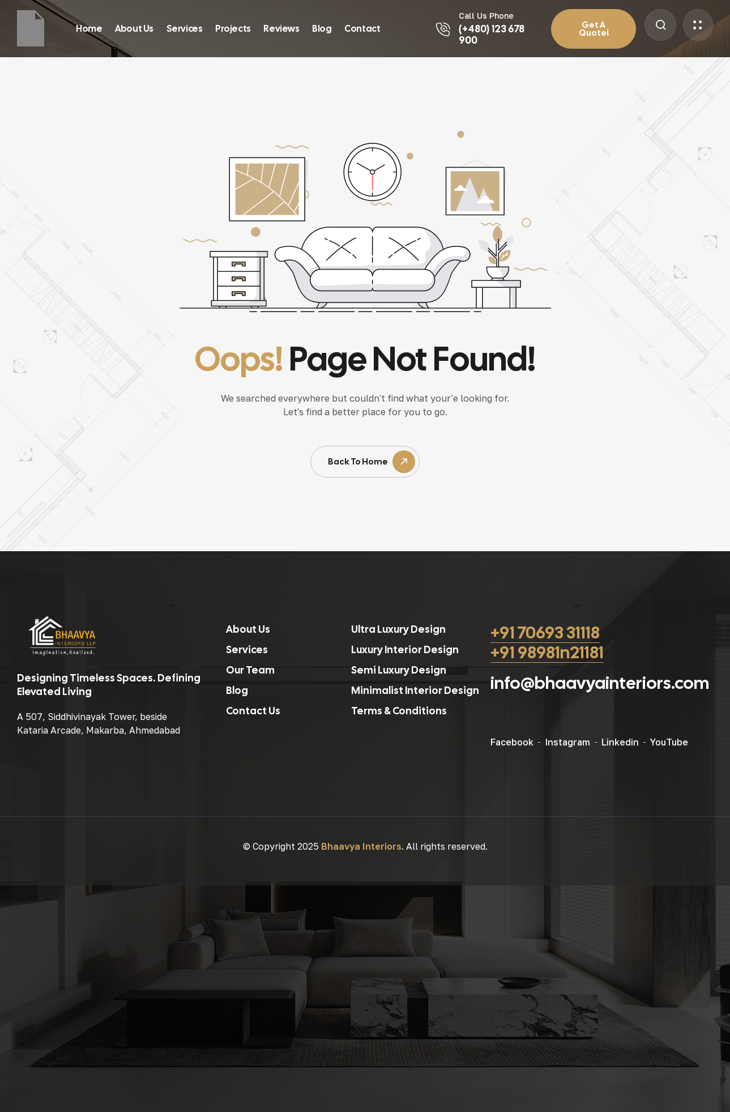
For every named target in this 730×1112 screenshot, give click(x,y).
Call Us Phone (486, 15)
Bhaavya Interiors (361, 846)
